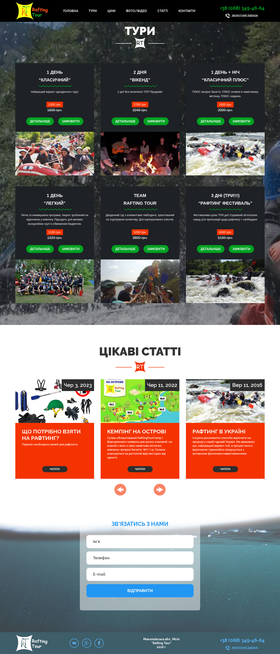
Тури (93, 11)
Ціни (111, 11)
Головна (70, 11)
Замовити (71, 121)
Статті (163, 11)
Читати (55, 469)
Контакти (186, 11)
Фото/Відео (136, 11)
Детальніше (40, 121)
